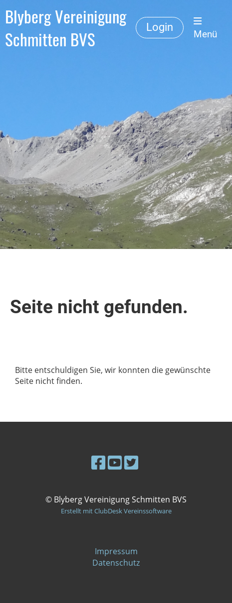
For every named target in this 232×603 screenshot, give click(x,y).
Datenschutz (116, 562)
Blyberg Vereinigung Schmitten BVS (65, 27)
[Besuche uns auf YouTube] (115, 462)
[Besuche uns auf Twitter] (131, 462)
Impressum (116, 551)
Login (159, 27)
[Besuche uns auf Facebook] (98, 462)
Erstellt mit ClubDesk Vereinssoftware (116, 510)
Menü (205, 28)
